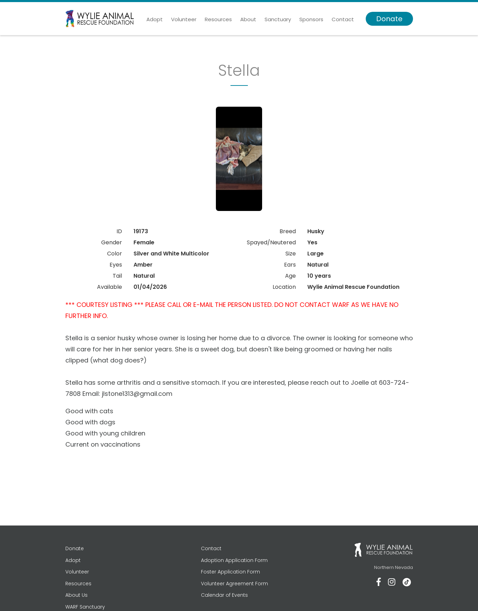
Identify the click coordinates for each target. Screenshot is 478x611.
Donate (389, 19)
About (248, 19)
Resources (218, 19)
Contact (343, 19)
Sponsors (311, 19)
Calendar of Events (224, 595)
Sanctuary (278, 19)
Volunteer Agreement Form (234, 583)
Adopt (154, 19)
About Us (76, 595)
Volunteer (183, 19)
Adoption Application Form (234, 560)
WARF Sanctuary (85, 606)
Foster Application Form (230, 571)
